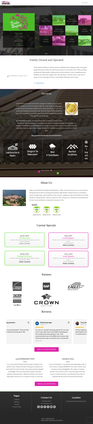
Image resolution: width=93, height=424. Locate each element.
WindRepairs (72, 40)
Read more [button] (52, 341)
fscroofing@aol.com (19, 45)
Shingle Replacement (71, 20)
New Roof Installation (59, 30)
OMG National (59, 420)
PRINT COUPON (24, 242)
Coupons (17, 399)
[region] (46, 30)
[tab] (61, 83)
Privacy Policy (16, 407)
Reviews (16, 402)
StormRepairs (46, 40)
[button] (58, 20)
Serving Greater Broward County (76, 401)
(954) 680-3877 (18, 41)
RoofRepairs (85, 30)
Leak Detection (46, 20)
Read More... (40, 83)
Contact (16, 404)
